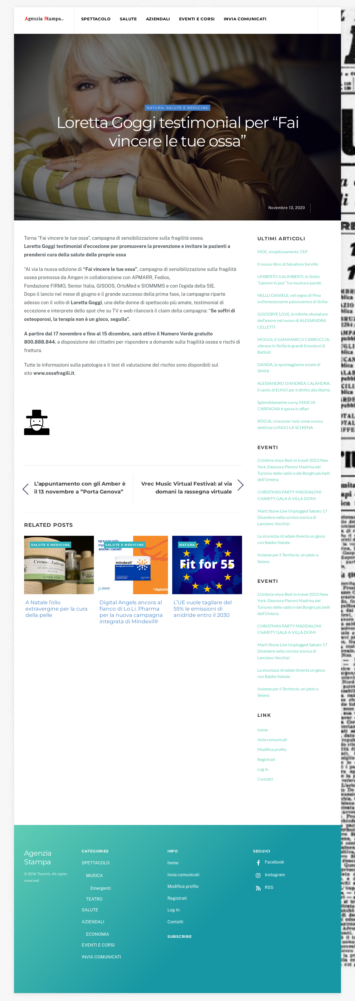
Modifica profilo (271, 750)
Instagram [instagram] (269, 875)
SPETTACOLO (96, 19)
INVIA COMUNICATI (246, 19)
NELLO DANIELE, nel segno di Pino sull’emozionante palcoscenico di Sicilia (292, 299)
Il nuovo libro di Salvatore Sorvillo (287, 264)
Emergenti (100, 889)
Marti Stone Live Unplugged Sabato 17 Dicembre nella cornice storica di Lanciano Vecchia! (292, 518)
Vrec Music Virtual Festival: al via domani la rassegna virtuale (186, 488)
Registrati (266, 760)
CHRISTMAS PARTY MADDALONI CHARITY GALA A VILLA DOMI (289, 496)
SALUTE (129, 19)
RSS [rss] (263, 888)
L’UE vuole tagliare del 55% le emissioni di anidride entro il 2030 (203, 609)
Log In (262, 769)
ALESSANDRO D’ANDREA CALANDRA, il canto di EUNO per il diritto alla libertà (293, 387)
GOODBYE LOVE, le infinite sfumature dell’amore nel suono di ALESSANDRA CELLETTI (292, 321)
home (262, 730)
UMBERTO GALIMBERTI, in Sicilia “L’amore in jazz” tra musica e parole (289, 280)
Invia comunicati (272, 740)
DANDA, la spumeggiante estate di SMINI (288, 368)
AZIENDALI (159, 19)
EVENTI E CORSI (198, 19)
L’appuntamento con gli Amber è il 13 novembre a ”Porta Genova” (80, 488)
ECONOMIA (97, 935)
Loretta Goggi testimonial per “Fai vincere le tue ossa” (177, 132)
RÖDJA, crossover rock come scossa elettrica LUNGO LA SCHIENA (290, 425)
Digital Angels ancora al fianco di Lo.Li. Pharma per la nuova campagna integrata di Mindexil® (131, 612)
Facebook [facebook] (268, 862)
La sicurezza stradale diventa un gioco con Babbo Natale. (291, 540)
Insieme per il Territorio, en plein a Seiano (287, 559)
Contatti (265, 779)
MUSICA (94, 876)
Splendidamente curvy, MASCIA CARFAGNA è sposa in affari (286, 406)
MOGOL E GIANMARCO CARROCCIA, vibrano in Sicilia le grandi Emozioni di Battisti (293, 347)
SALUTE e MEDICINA (187, 108)
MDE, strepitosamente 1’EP (282, 252)
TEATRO (94, 899)
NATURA (155, 108)
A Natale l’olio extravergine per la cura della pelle (56, 609)
